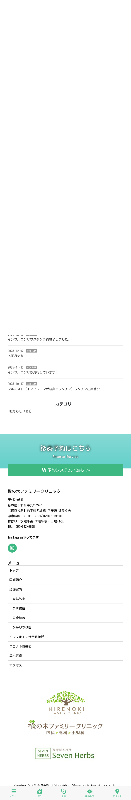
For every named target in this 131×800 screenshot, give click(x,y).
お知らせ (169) (20, 411)
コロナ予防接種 (20, 646)
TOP (39, 793)
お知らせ (31, 351)
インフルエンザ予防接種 (26, 637)
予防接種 (18, 608)
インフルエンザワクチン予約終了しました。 (39, 339)
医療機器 (18, 618)
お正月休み (16, 355)
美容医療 (15, 655)
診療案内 (15, 589)
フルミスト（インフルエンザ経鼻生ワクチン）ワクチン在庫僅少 (54, 389)
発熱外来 (18, 599)
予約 (64, 793)
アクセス (15, 665)
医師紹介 (15, 579)
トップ (14, 570)
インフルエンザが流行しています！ (33, 372)
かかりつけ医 (22, 627)
